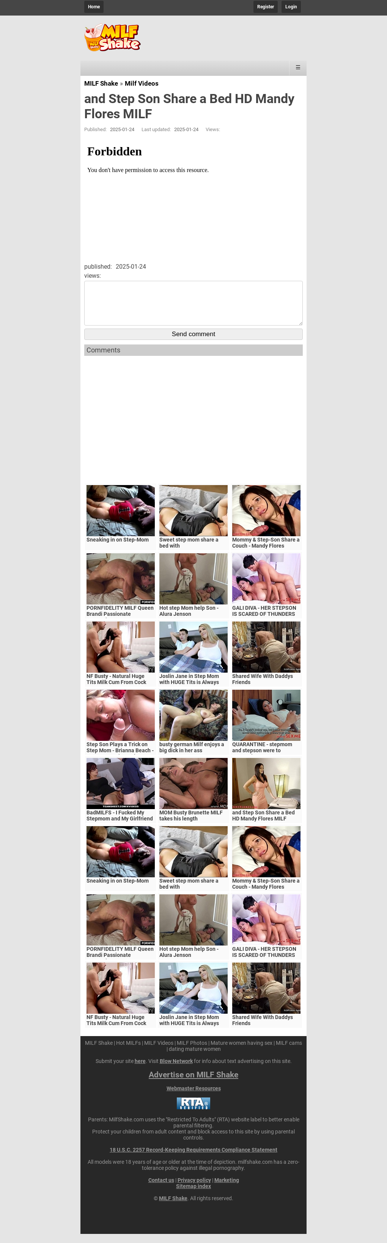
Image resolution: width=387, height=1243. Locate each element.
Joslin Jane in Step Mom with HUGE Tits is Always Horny (189, 691)
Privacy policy (194, 1189)
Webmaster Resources (194, 1097)
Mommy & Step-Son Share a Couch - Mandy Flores (266, 552)
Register (265, 6)
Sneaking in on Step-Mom (118, 549)
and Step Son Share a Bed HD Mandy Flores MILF (263, 825)
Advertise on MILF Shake (193, 1083)
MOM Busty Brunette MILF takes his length (191, 825)
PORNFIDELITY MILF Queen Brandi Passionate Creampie (120, 623)
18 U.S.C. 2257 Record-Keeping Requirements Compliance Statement (193, 1159)
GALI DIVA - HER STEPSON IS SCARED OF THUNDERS (264, 620)
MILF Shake (101, 83)
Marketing (226, 1189)
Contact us (161, 1189)
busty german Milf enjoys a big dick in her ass (191, 756)
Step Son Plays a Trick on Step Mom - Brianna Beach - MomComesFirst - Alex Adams (120, 762)
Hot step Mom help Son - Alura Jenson (189, 620)
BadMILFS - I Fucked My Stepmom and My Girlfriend (120, 825)
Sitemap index (193, 1195)
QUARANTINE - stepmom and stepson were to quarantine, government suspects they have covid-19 (266, 762)
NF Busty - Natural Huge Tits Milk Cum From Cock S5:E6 (116, 691)
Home (94, 6)
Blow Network (176, 1070)
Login (291, 6)
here (140, 1070)
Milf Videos (142, 83)
